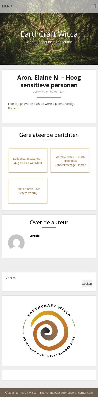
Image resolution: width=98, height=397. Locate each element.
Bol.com (13, 108)
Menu (7, 6)
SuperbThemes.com (80, 392)
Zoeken (11, 278)
